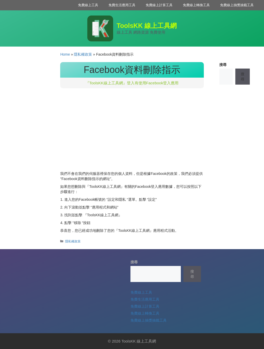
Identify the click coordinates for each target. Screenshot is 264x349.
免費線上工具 (88, 5)
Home (65, 54)
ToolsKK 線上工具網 (147, 25)
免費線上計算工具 (159, 5)
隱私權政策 (83, 54)
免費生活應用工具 (121, 5)
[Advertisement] (132, 132)
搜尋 (223, 65)
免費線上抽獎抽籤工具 (237, 5)
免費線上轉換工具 (196, 5)
